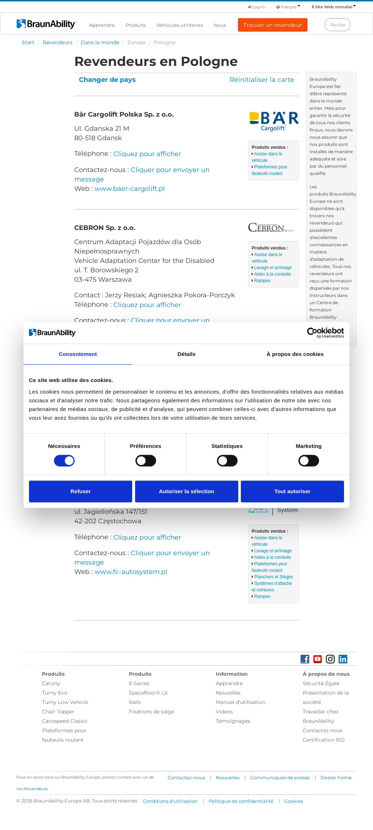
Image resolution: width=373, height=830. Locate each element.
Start (28, 42)
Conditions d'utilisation (170, 801)
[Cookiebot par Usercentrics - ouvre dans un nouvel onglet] (312, 332)
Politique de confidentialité (241, 801)
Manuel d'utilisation (240, 702)
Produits (136, 25)
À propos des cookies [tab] (295, 354)
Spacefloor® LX (148, 693)
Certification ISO (324, 740)
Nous (220, 25)
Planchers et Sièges (273, 576)
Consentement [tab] (78, 354)
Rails (135, 702)
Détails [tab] (186, 354)
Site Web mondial (335, 6)
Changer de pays (107, 80)
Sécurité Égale (321, 683)
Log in (256, 6)
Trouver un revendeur (272, 24)
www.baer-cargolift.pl (130, 189)
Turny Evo (54, 693)
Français (290, 6)
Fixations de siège (151, 711)
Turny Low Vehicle (65, 702)
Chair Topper (58, 711)
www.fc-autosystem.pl (131, 572)
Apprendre (102, 25)
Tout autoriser (292, 491)
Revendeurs (57, 42)
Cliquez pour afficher (147, 154)
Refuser (81, 491)
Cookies (293, 801)
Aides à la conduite (272, 274)
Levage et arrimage (273, 267)
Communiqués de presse (280, 777)
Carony (51, 683)
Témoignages (233, 721)
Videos (224, 711)
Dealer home (336, 777)
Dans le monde (100, 42)
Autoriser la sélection (186, 491)
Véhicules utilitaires (179, 25)
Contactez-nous (323, 730)
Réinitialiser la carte (262, 80)
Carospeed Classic (65, 721)
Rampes (262, 280)
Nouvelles (228, 693)
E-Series (139, 683)
